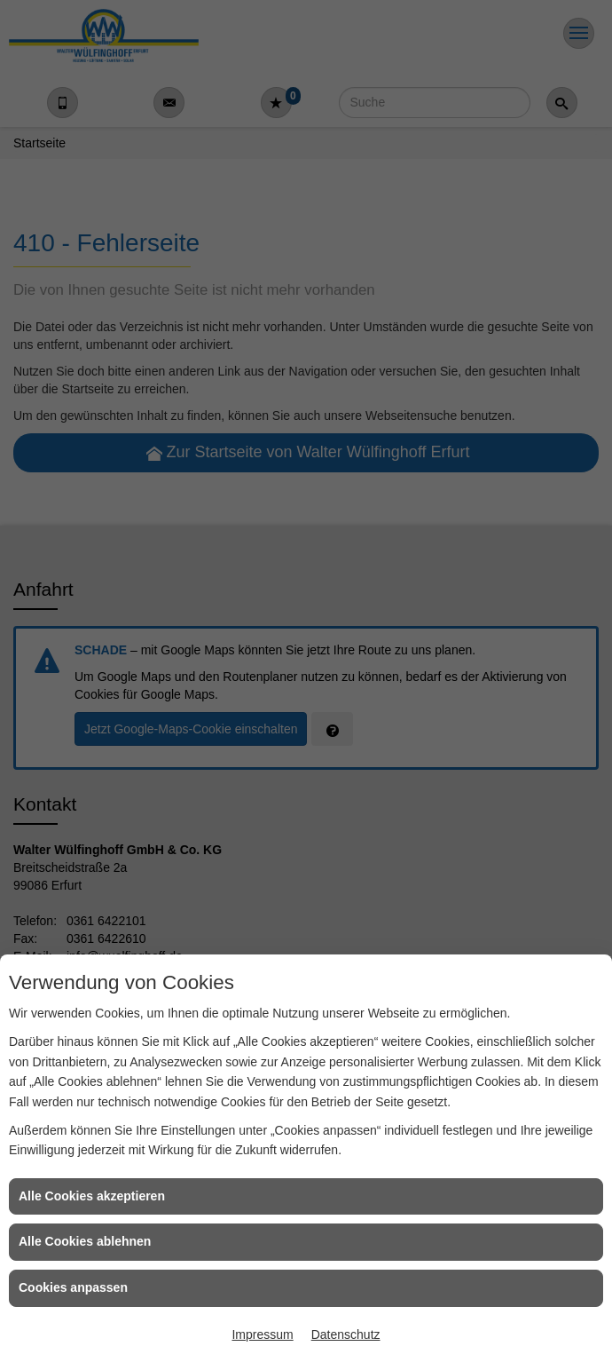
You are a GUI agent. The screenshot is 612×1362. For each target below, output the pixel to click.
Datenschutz (346, 1334)
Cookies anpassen (73, 1287)
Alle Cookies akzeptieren (92, 1196)
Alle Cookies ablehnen (85, 1241)
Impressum (262, 1334)
